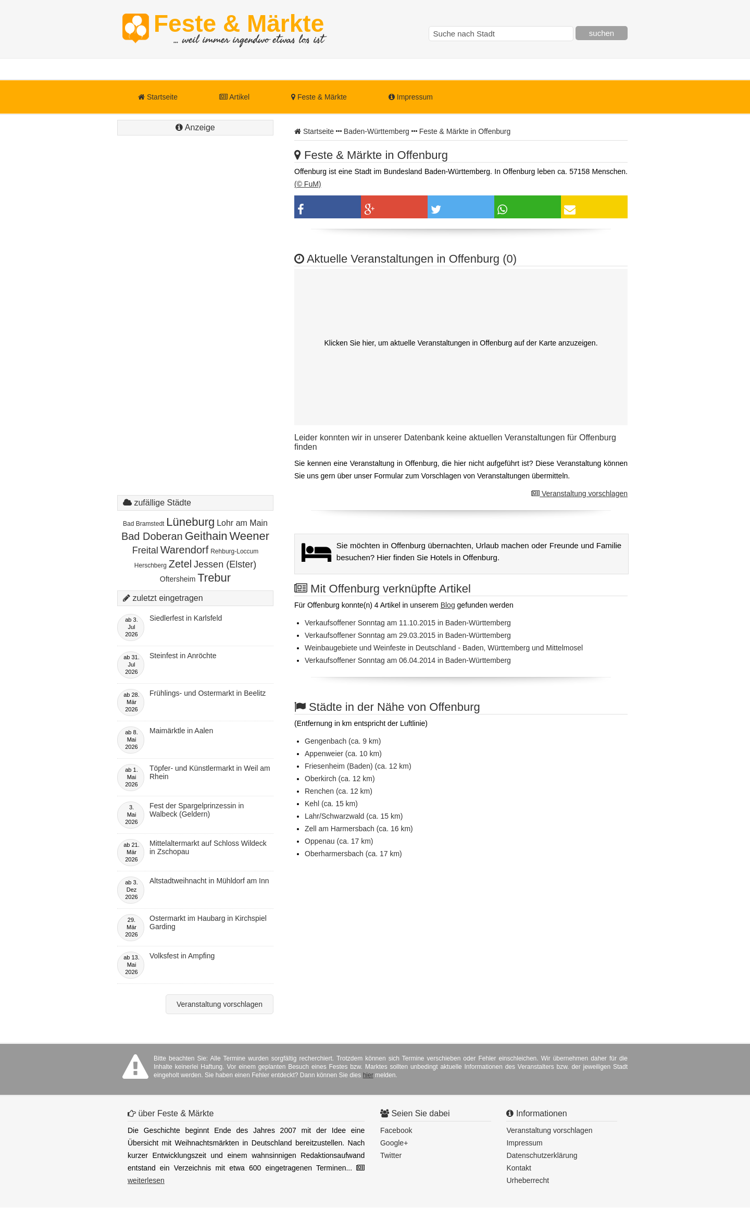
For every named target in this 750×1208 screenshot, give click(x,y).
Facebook (396, 1130)
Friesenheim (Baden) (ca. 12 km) (358, 766)
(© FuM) (307, 184)
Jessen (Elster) (225, 564)
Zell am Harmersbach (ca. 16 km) (359, 828)
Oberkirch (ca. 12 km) (340, 778)
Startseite (158, 97)
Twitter (391, 1155)
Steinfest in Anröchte (182, 655)
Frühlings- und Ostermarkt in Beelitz (207, 693)
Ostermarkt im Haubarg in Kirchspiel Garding (208, 922)
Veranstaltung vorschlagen (579, 493)
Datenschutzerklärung (541, 1155)
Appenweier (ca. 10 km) (343, 753)
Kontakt (518, 1168)
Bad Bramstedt (143, 523)
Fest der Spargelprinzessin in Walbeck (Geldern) (196, 810)
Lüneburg (190, 521)
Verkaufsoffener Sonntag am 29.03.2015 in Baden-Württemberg (408, 635)
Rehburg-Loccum (234, 551)
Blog (448, 605)
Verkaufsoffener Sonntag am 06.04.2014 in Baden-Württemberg (408, 660)
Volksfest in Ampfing (182, 956)
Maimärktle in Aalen (181, 730)
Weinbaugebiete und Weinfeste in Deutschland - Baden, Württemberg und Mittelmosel (444, 648)
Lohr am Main (242, 523)
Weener (249, 536)
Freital (145, 550)
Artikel (234, 97)
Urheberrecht (527, 1180)
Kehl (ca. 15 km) (331, 803)
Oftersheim (177, 579)
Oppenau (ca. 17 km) (339, 841)
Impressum (411, 97)
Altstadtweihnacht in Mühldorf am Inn (209, 881)
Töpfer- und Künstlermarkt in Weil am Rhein (209, 772)
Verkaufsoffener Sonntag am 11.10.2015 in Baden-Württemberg (408, 623)
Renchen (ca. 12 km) (338, 791)
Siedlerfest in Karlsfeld (185, 618)
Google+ (394, 1143)
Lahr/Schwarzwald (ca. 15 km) (354, 816)
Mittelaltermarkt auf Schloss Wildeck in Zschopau (208, 847)
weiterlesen (146, 1180)
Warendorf (184, 550)
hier (368, 1075)
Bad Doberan (152, 536)
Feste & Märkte (239, 28)
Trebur (214, 577)
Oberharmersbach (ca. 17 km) (353, 853)
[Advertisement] (195, 325)
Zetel (180, 564)
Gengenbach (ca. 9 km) (343, 741)
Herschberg (150, 565)
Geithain (206, 536)
